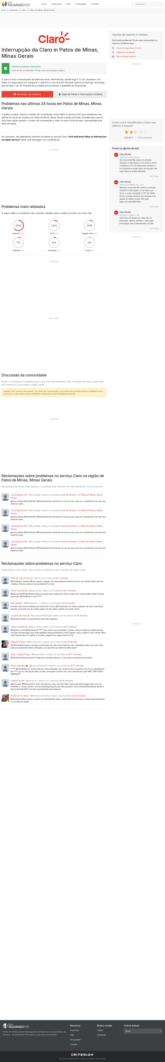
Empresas (56, 4)
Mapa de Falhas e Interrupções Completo (81, 94)
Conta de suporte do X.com (128, 48)
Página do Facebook (125, 52)
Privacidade (80, 4)
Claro (24, 10)
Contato (95, 4)
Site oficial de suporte (126, 56)
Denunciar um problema (27, 94)
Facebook (101, 1035)
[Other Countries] (143, 1031)
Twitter (100, 1030)
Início (44, 4)
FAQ (68, 4)
